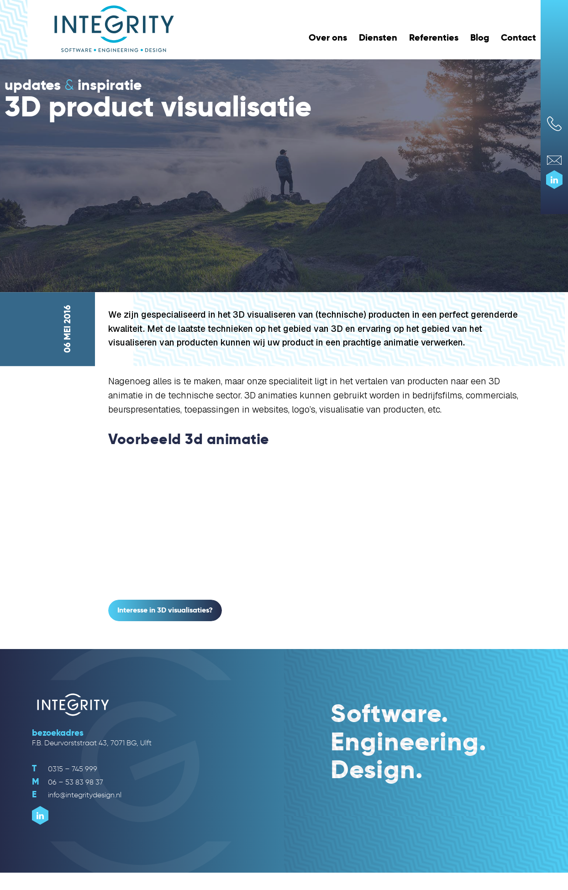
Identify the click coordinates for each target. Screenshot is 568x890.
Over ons (328, 37)
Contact (518, 37)
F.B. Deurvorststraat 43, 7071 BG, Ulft (92, 742)
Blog (479, 37)
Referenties (433, 37)
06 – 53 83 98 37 (67, 782)
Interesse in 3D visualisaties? (165, 610)
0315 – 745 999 (64, 768)
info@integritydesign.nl (76, 795)
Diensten (378, 37)
